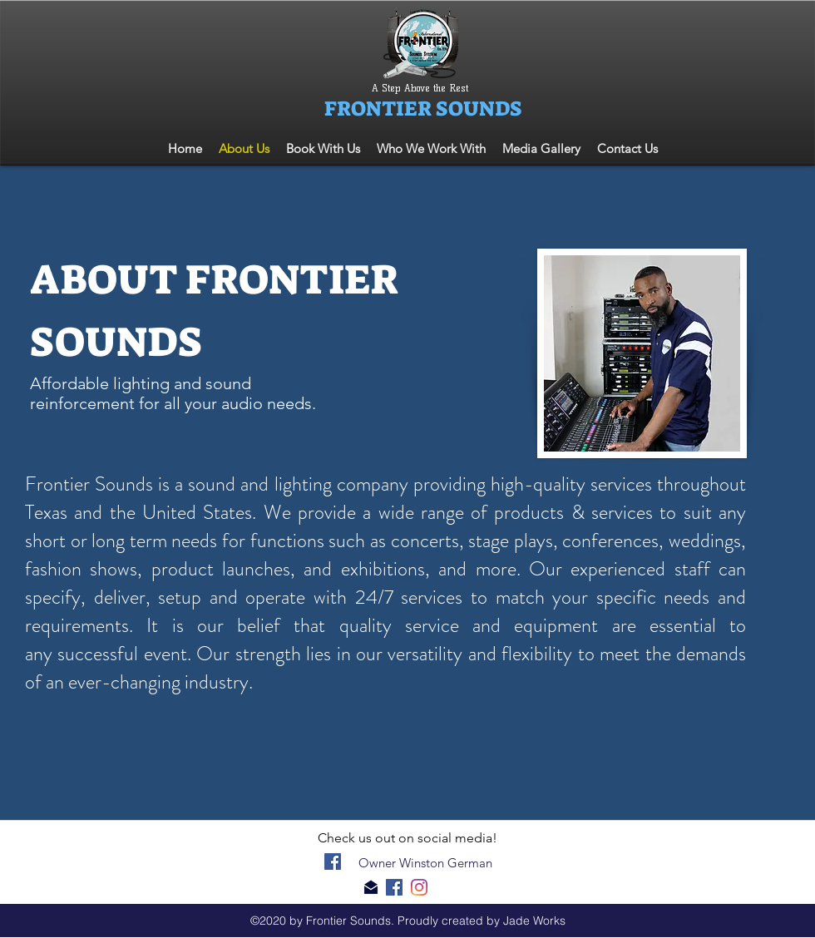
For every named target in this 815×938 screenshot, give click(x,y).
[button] (431, 148)
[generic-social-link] (419, 887)
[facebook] (332, 861)
